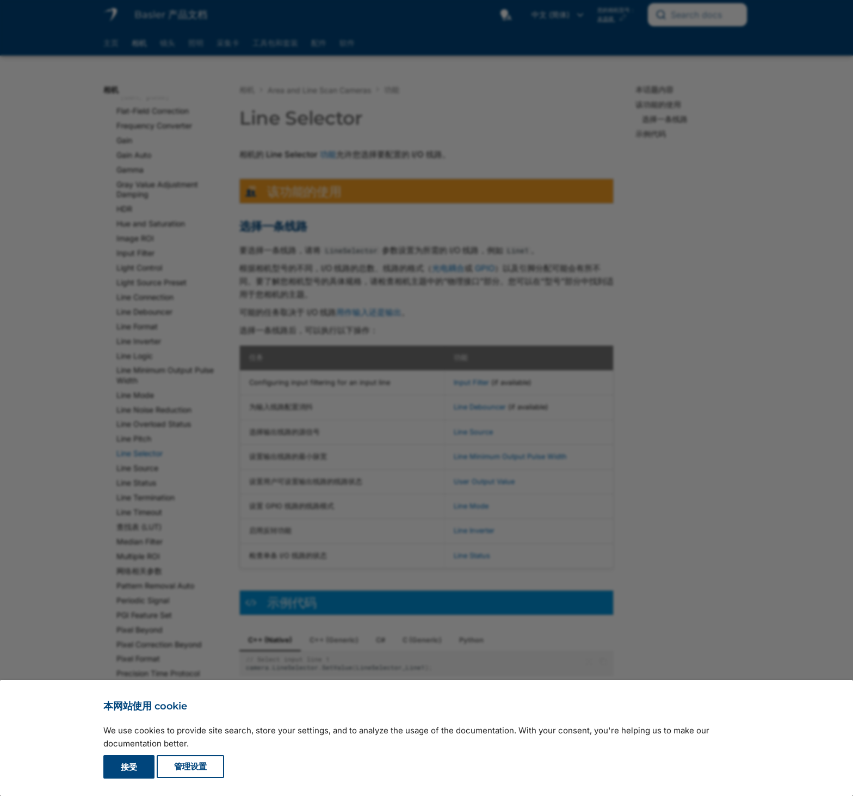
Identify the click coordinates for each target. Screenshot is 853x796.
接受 (129, 767)
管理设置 (190, 767)
